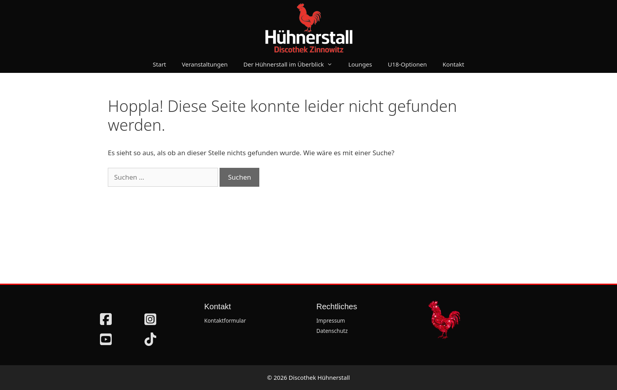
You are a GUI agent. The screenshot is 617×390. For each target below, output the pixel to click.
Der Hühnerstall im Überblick (292, 64)
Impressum (330, 320)
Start (159, 64)
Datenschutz (332, 330)
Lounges (360, 64)
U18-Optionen (407, 64)
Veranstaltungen (205, 64)
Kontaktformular (225, 320)
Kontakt (453, 64)
